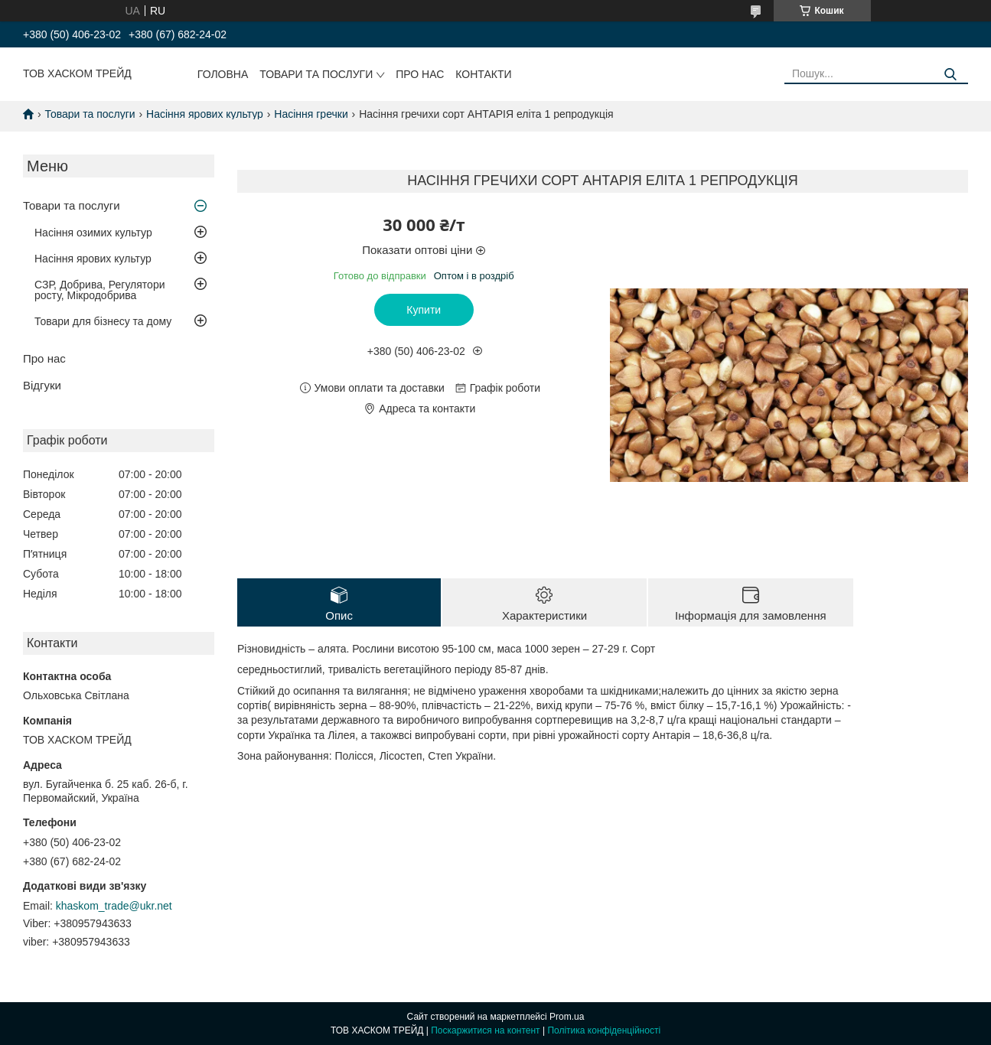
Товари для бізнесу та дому (102, 321)
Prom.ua (566, 1016)
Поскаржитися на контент (485, 1030)
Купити (423, 310)
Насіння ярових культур (204, 114)
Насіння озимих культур (93, 232)
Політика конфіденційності (603, 1030)
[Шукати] (951, 74)
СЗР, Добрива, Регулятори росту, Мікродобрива (99, 289)
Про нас (420, 74)
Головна (222, 74)
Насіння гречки (310, 114)
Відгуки (42, 385)
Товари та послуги (316, 74)
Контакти (483, 74)
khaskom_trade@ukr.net (114, 906)
